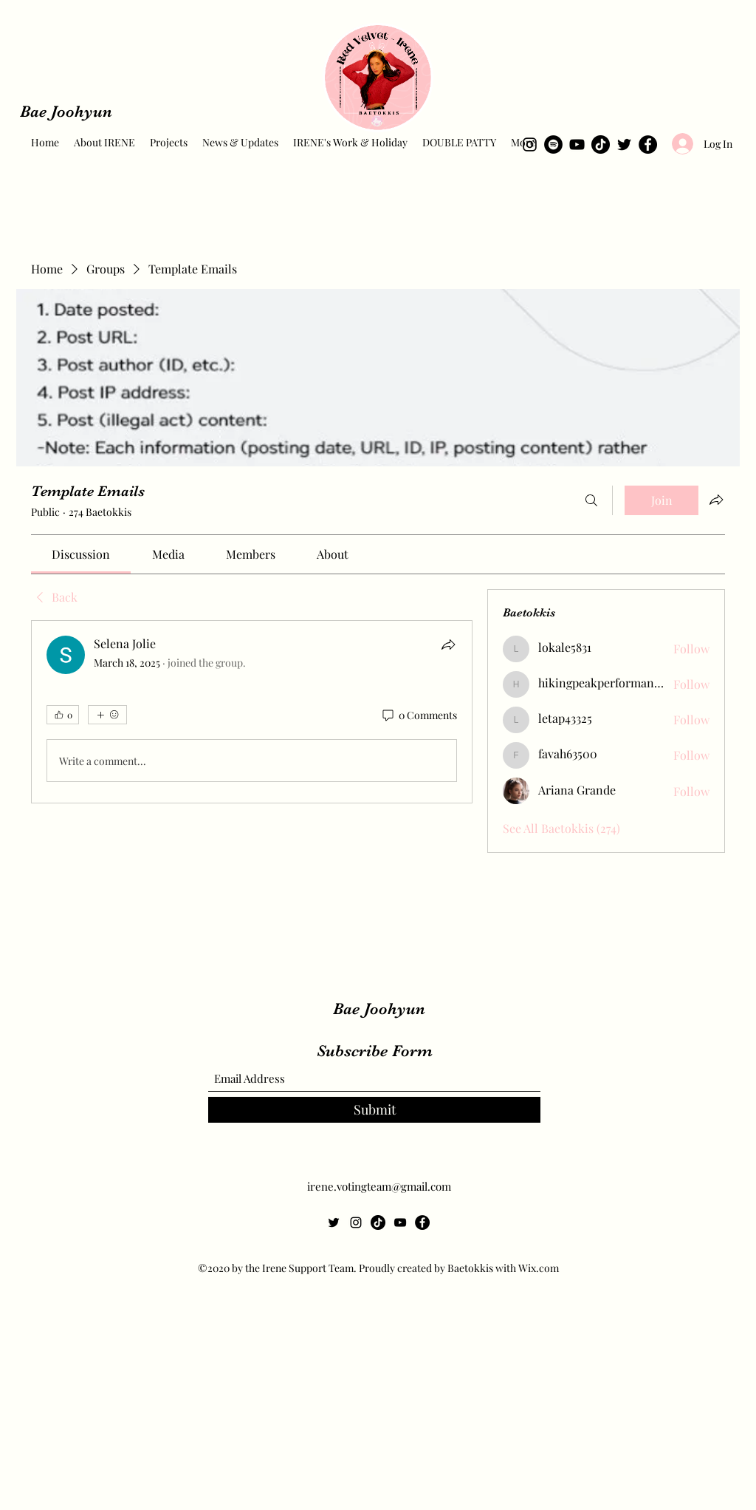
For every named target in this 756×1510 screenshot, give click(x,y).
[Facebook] (648, 144)
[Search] (591, 500)
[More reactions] (107, 714)
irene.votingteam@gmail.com (379, 1186)
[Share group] (716, 500)
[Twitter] (624, 144)
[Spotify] (553, 144)
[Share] (448, 644)
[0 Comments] (418, 715)
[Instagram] (529, 144)
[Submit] (374, 1110)
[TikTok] (600, 144)
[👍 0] (63, 714)
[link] (81, 554)
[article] (251, 711)
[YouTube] (577, 144)
